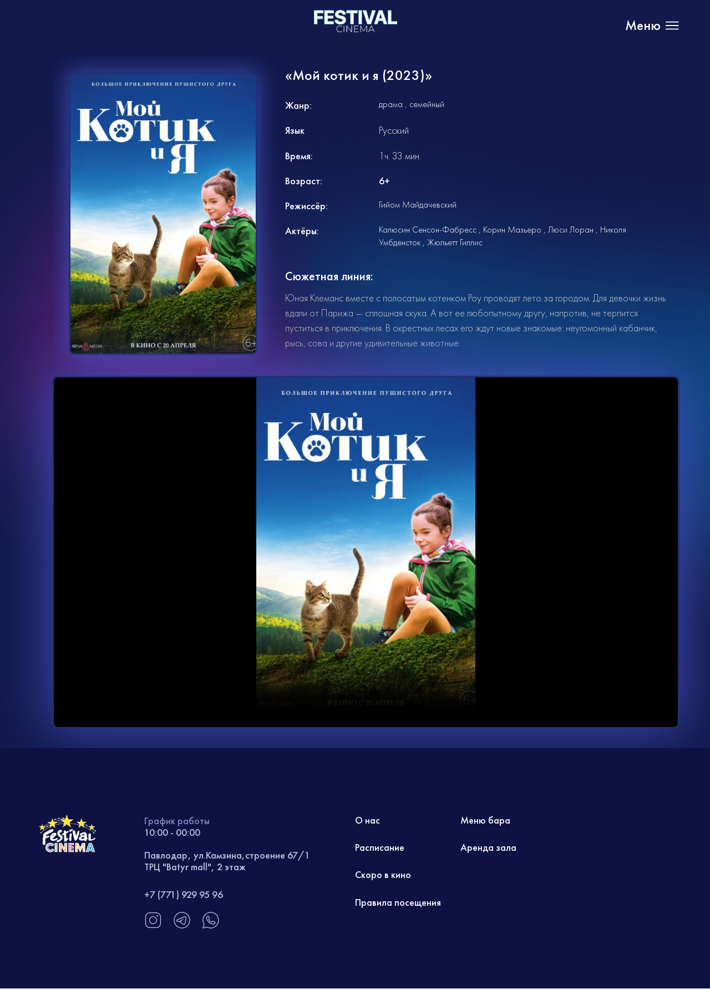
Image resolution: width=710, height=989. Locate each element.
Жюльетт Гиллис (455, 242)
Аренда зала (488, 847)
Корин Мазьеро (512, 229)
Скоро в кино (383, 875)
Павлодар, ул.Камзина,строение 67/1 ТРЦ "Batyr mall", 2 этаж (227, 861)
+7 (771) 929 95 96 (183, 894)
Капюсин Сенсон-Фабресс (427, 229)
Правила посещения (398, 902)
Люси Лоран (571, 229)
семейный (426, 104)
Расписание (379, 847)
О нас (368, 820)
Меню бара (485, 820)
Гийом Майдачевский (418, 204)
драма (391, 104)
